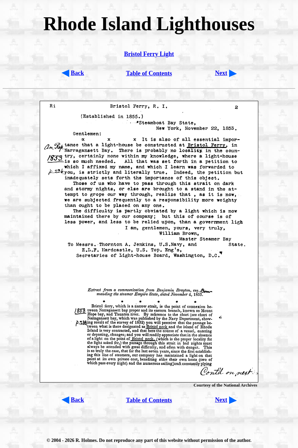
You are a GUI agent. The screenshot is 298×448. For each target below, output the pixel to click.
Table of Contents (149, 73)
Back (77, 73)
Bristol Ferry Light (149, 54)
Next (221, 73)
